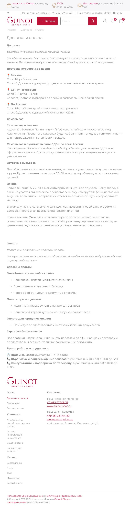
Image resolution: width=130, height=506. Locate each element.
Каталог (47, 21)
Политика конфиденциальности (63, 496)
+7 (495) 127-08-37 (61, 12)
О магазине (13, 403)
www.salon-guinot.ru (60, 419)
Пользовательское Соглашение (25, 496)
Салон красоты (15, 408)
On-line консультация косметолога (15, 434)
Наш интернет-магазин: (36, 12)
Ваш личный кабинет (14, 449)
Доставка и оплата (17, 398)
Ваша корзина (15, 443)
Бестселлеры (14, 463)
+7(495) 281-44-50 (112, 12)
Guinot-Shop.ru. (63, 499)
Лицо (10, 468)
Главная (11, 29)
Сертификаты (14, 483)
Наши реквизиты (17, 502)
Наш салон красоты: (89, 12)
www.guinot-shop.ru (59, 405)
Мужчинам (13, 478)
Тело (9, 473)
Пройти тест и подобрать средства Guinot (18, 423)
